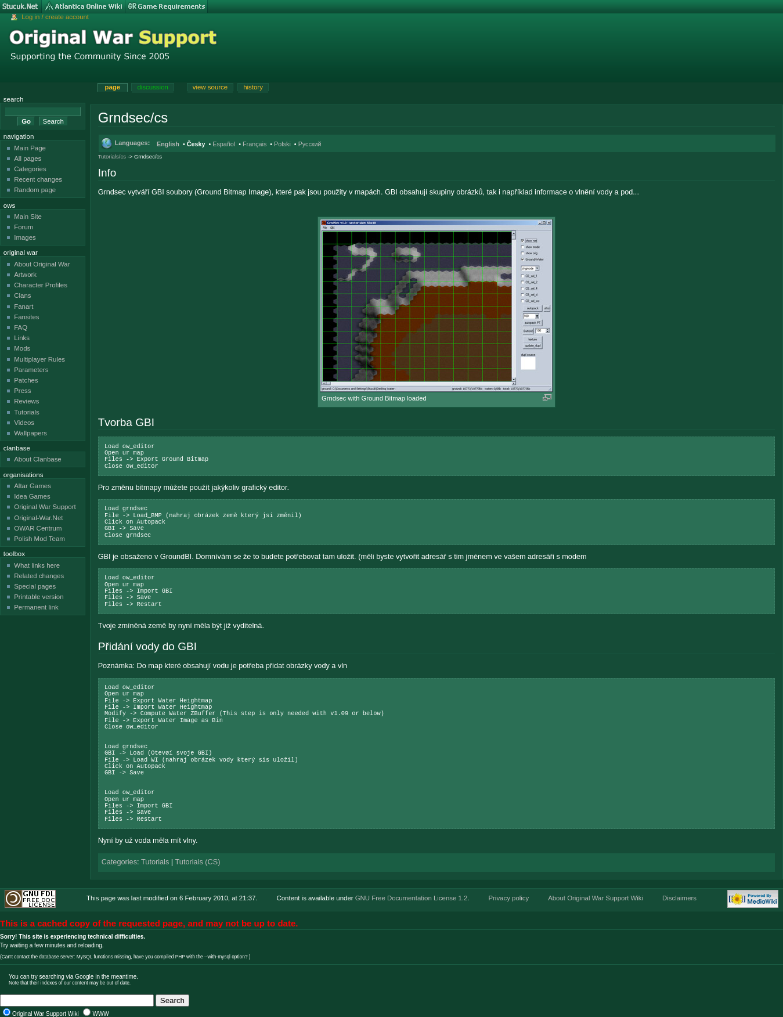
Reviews (26, 401)
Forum (23, 226)
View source (210, 87)
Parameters (31, 369)
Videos (24, 422)
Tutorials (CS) (198, 862)
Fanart (23, 306)
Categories (119, 862)
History (253, 87)
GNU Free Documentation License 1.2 (411, 898)
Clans (22, 295)
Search (13, 99)
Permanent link (36, 607)
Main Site (28, 216)
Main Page (30, 148)
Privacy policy (508, 898)
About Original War (42, 264)
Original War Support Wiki (45, 1014)
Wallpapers (30, 433)
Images (25, 237)
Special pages (35, 586)
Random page (35, 189)
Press (22, 390)
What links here (37, 565)
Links (22, 337)
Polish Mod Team (39, 538)
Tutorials (155, 862)
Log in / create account (55, 16)
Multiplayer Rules (39, 359)
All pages (27, 158)
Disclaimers (679, 898)
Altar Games (32, 485)
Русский (310, 143)
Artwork (25, 274)
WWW (100, 1014)
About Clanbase (38, 459)
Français (254, 143)
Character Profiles (40, 285)
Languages (131, 142)
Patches (26, 380)
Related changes (39, 575)
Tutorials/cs (112, 156)
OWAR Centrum (38, 528)
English (168, 143)
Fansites (26, 316)
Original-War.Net (38, 517)
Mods (22, 348)
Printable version (38, 596)
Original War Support (45, 506)
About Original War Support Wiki (595, 898)
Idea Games (32, 496)
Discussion (152, 87)
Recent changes (38, 179)
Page (112, 87)
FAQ (20, 327)
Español (223, 143)
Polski (282, 143)
